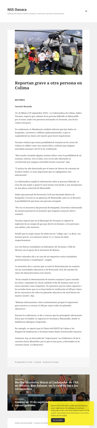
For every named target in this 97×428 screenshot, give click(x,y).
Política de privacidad (23, 423)
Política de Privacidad (59, 417)
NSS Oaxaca (17, 9)
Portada (55, 362)
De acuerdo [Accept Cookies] (58, 422)
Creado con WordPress (43, 423)
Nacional (48, 362)
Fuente (38, 362)
